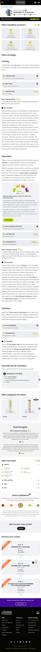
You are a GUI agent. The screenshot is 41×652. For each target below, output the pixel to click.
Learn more (8, 220)
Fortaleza (24, 265)
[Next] (39, 380)
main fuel (17, 65)
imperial (37, 19)
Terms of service (23, 648)
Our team (18, 622)
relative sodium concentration (28, 173)
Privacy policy (16, 648)
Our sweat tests (32, 622)
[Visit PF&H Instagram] (12, 642)
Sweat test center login (33, 630)
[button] (39, 2)
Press (17, 630)
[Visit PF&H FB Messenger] (27, 642)
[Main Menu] (2, 2)
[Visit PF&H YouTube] (21, 642)
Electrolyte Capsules (11, 298)
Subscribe (4, 630)
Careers (18, 627)
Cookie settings (31, 648)
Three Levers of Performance (18, 312)
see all (21, 528)
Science (18, 632)
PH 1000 (32, 277)
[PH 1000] (30, 408)
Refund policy (9, 648)
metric (32, 19)
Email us (4, 625)
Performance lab (20, 625)
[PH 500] (11, 408)
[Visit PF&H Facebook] (18, 642)
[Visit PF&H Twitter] (15, 642)
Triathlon (11, 6)
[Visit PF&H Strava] (24, 642)
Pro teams (30, 627)
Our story (18, 620)
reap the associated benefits (22, 349)
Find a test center (32, 625)
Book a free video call (7, 622)
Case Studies (5, 6)
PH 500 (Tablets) (12, 376)
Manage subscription (7, 632)
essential (4, 162)
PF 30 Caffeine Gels (13, 344)
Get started (20, 604)
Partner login (31, 632)
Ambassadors (5, 627)
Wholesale (4, 634)
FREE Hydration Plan (33, 620)
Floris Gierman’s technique (23, 296)
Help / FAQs (5, 620)
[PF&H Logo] (20, 2)
